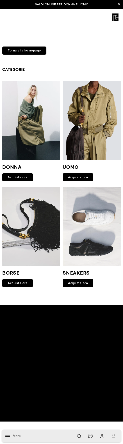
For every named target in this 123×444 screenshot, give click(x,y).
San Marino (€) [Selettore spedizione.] (32, 405)
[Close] (119, 4)
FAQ (66, 372)
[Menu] (13, 436)
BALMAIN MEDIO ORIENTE (84, 383)
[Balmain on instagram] (62, 312)
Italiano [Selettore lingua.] (21, 413)
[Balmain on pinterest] (87, 312)
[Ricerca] (78, 436)
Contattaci (71, 366)
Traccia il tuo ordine (20, 366)
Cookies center (75, 360)
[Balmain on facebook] (44, 312)
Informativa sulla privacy (82, 354)
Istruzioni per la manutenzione (87, 378)
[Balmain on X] (71, 312)
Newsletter (13, 354)
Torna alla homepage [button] (24, 50)
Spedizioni (13, 378)
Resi (8, 372)
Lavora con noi (16, 383)
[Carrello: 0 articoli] (114, 438)
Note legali (13, 389)
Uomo (83, 4)
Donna (69, 4)
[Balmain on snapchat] (37, 312)
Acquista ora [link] (17, 177)
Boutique (12, 360)
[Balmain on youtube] (53, 312)
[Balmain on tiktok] (80, 312)
